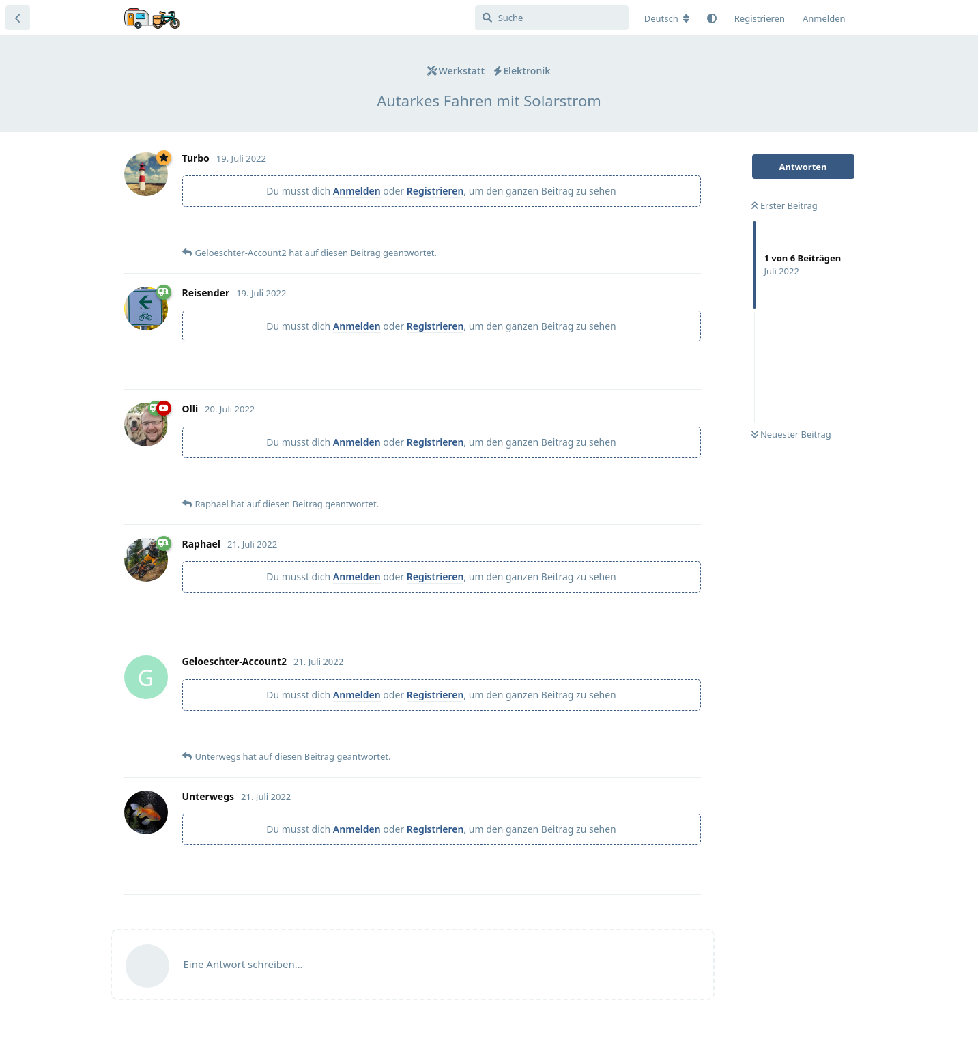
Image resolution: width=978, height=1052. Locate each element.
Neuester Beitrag (791, 434)
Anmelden (357, 190)
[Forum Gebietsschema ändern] (666, 18)
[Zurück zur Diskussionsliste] (17, 17)
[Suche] (552, 17)
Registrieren (435, 190)
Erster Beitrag (784, 205)
